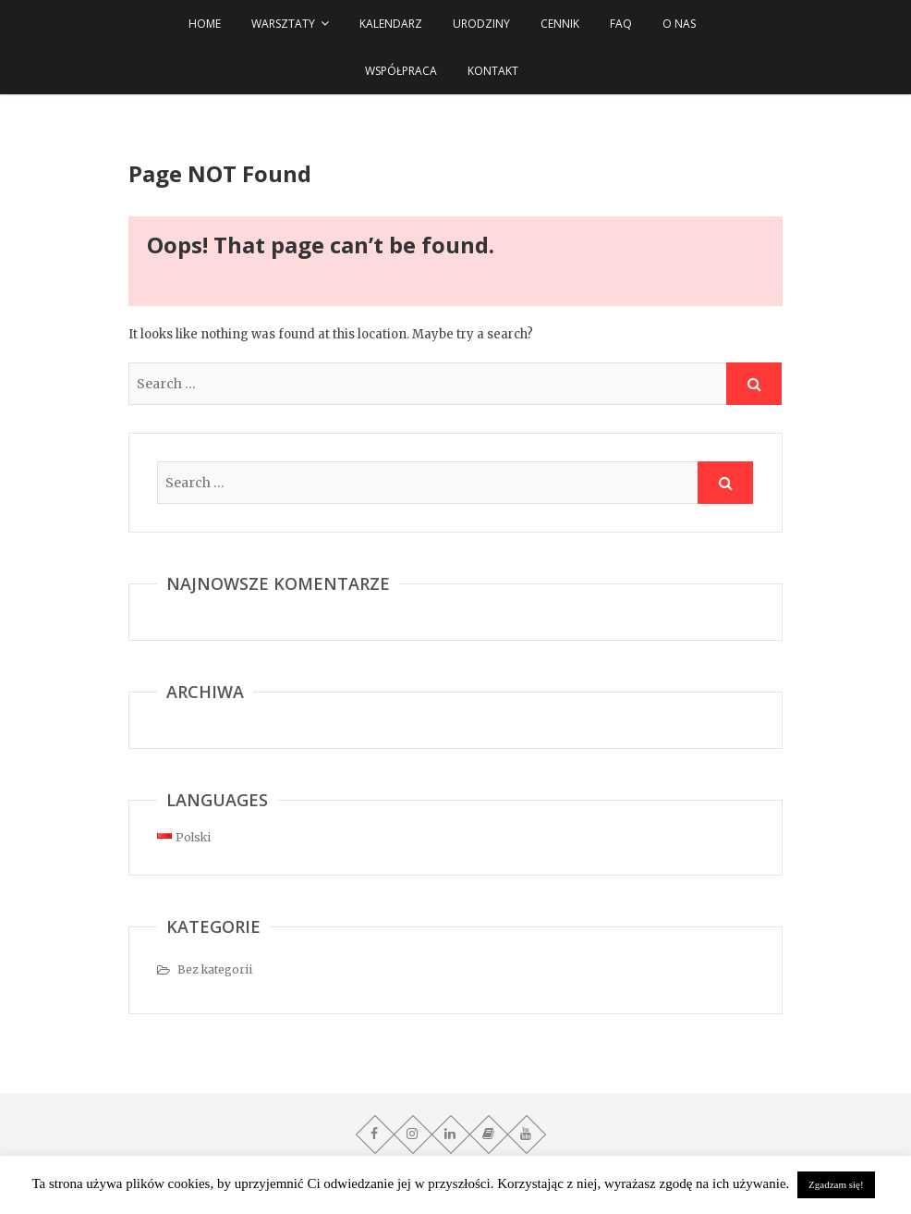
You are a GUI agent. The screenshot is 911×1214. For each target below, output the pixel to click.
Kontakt (493, 71)
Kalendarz (390, 23)
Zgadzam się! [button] (836, 1184)
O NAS (679, 23)
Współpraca (401, 71)
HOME (204, 23)
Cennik (560, 23)
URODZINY (481, 23)
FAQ (621, 23)
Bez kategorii (214, 969)
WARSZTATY (283, 23)
